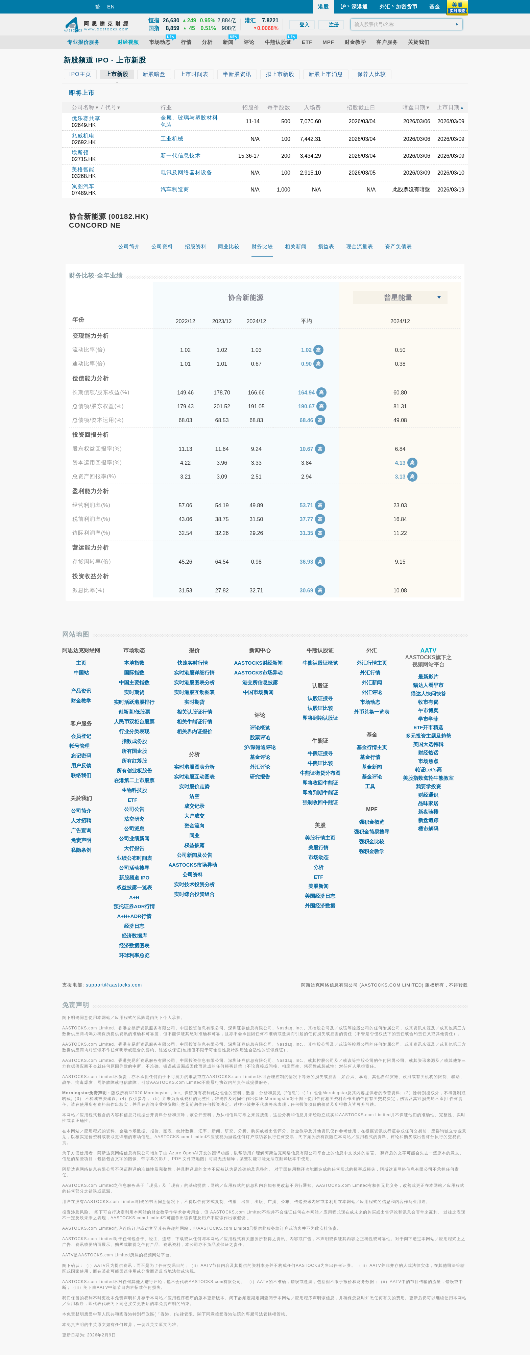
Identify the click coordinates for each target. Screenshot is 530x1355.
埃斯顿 (80, 152)
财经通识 (428, 795)
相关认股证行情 (194, 712)
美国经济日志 (320, 896)
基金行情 (372, 757)
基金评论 (260, 757)
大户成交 (194, 816)
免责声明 (81, 840)
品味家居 (428, 803)
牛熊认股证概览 (320, 663)
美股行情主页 (320, 838)
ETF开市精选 (428, 727)
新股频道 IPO (134, 877)
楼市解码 (428, 829)
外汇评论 (260, 767)
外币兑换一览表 (371, 712)
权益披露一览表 (134, 887)
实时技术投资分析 (194, 884)
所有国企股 (134, 751)
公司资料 (194, 874)
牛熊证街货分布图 (320, 773)
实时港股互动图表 (194, 692)
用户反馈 (81, 765)
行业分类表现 (134, 731)
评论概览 (260, 728)
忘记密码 (81, 756)
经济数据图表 (134, 945)
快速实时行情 (194, 663)
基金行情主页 (372, 747)
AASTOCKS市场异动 (195, 865)
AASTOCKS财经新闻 (260, 663)
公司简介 (81, 811)
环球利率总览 (134, 955)
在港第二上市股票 (134, 780)
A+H (134, 897)
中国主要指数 (134, 682)
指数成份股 (134, 741)
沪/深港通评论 (260, 747)
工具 (372, 786)
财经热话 (428, 753)
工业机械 (172, 139)
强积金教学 (371, 851)
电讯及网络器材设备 (186, 172)
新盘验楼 (428, 812)
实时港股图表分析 (194, 682)
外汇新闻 (372, 682)
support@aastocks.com (114, 985)
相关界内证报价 (194, 731)
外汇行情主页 (372, 663)
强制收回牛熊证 (320, 802)
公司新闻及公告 (194, 855)
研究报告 (260, 776)
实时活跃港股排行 (134, 702)
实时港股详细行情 (194, 672)
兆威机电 (83, 135)
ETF (134, 800)
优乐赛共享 (86, 118)
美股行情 (320, 847)
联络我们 (81, 775)
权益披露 (194, 845)
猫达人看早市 (428, 685)
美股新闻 (320, 886)
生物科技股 (134, 790)
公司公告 (134, 809)
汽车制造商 (175, 189)
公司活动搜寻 (134, 868)
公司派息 (134, 829)
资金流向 (194, 825)
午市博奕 (428, 710)
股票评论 (260, 737)
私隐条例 (81, 850)
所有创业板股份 (134, 770)
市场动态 (320, 857)
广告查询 (81, 830)
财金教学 (81, 701)
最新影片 (428, 677)
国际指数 (134, 672)
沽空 (194, 796)
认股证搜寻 (320, 698)
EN (111, 6)
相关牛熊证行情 (194, 721)
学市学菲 (428, 719)
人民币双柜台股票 (134, 721)
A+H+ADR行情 (134, 916)
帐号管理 (81, 746)
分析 (320, 867)
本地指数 (134, 663)
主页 (81, 663)
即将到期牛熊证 (320, 792)
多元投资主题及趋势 (428, 736)
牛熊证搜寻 (320, 753)
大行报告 (134, 848)
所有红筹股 (134, 761)
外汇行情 (372, 672)
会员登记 (81, 736)
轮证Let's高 (428, 769)
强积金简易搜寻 (371, 832)
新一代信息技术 (181, 155)
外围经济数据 (320, 906)
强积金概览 (371, 822)
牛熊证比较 (320, 763)
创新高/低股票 (134, 712)
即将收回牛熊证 (320, 783)
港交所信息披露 (260, 682)
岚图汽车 (83, 186)
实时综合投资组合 (194, 894)
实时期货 (134, 692)
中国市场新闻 (260, 692)
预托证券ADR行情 (134, 906)
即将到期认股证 (320, 718)
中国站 (81, 672)
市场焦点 (428, 761)
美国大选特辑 (428, 744)
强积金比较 (371, 841)
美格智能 (83, 169)
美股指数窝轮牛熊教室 (428, 778)
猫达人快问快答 (428, 693)
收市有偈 (428, 702)
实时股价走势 (194, 786)
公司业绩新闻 (134, 838)
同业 (194, 835)
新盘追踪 (428, 820)
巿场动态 (372, 702)
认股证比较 (320, 708)
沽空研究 (134, 819)
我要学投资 (428, 786)
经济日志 (134, 926)
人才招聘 (81, 820)
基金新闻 (372, 767)
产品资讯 (81, 691)
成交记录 (194, 806)
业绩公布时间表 (134, 858)
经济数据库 (134, 936)
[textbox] (406, 24)
